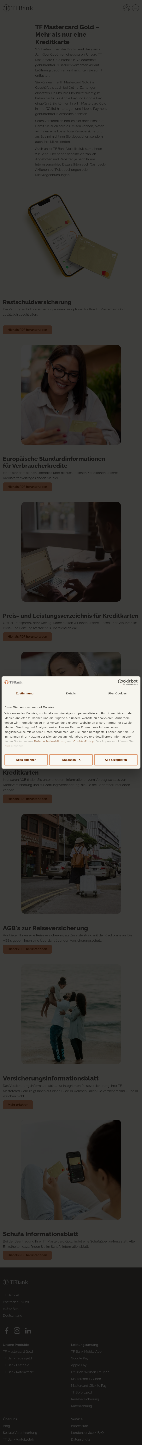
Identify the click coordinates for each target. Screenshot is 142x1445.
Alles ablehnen (26, 759)
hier (7, 745)
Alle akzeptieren (116, 759)
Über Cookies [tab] (117, 693)
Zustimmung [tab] (24, 693)
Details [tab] (71, 693)
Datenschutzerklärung (50, 741)
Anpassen (71, 759)
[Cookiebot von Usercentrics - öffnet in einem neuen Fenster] (121, 682)
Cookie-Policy (83, 741)
